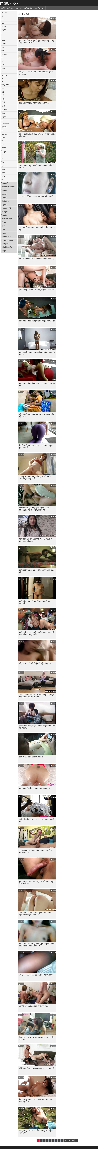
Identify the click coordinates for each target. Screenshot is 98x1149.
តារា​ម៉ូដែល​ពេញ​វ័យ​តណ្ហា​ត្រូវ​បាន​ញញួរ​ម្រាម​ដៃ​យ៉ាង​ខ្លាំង (37, 321)
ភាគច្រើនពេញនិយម (28, 8)
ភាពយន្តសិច (4, 212)
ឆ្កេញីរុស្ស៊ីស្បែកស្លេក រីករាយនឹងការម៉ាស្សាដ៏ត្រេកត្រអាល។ (34, 602)
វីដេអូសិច (4, 190)
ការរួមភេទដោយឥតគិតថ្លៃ (8, 187)
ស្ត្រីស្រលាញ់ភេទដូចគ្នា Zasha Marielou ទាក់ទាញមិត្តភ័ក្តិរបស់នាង (36, 415)
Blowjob (4, 13)
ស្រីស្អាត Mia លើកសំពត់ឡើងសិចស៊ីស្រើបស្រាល (35, 663)
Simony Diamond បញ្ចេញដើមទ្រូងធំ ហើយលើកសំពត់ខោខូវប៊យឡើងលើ (35, 477)
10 (65, 1140)
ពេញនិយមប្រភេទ (40, 8)
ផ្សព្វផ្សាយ (4, 54)
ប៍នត (2, 47)
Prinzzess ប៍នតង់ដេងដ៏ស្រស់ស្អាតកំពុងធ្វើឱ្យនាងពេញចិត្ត (37, 228)
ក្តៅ (2, 130)
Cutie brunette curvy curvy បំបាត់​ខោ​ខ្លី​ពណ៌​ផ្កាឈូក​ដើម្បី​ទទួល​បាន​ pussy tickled (36, 695)
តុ (1, 37)
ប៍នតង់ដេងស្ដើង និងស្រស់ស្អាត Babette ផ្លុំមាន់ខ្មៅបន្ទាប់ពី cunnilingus (35, 540)
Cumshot (4, 75)
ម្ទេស (2, 61)
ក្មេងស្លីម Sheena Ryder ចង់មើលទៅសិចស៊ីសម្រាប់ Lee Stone (36, 73)
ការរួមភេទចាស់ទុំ (6, 208)
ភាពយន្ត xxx (9, 3)
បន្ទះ (2, 88)
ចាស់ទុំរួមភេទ (5, 244)
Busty (3, 40)
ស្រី (2, 141)
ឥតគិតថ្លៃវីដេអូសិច (6, 247)
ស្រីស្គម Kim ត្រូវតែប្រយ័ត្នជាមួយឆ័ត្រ (31, 757)
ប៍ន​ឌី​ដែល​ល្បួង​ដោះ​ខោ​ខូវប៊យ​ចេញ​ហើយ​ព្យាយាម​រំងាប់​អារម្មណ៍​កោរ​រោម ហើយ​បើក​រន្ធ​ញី (36, 945)
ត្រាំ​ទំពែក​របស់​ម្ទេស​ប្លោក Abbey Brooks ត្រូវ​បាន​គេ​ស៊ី (36, 1068)
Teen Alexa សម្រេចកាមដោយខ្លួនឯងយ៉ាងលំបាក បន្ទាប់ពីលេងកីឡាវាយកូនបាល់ (35, 913)
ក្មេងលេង (4, 127)
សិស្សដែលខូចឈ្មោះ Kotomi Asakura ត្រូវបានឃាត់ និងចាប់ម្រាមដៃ (36, 1100)
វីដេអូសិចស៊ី (4, 183)
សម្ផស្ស (3, 117)
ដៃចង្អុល (3, 151)
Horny (3, 137)
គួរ (2, 71)
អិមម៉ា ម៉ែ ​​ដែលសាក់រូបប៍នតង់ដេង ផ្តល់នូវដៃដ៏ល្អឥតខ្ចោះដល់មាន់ (37, 353)
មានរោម (3, 148)
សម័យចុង (10, 8)
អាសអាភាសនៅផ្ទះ (6, 219)
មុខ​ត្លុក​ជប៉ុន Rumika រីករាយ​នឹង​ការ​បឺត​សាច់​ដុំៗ (34, 788)
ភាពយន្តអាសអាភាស (7, 240)
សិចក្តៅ (3, 222)
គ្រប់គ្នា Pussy (5, 85)
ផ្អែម (2, 162)
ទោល (3, 169)
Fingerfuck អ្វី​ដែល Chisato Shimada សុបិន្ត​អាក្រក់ (36, 196)
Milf (2, 81)
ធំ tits (3, 64)
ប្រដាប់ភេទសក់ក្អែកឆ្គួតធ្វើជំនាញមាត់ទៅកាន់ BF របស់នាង (36, 571)
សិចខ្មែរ (3, 251)
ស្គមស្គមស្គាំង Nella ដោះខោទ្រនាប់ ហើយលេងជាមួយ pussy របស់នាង (36, 882)
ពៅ (2, 180)
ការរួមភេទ (4, 205)
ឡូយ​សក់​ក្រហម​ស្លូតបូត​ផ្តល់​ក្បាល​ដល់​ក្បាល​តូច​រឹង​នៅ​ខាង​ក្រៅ (36, 166)
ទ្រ (2, 158)
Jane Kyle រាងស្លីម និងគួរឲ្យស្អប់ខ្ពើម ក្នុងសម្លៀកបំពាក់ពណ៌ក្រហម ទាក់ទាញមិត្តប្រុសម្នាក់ (35, 509)
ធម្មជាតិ (3, 173)
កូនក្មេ (3, 68)
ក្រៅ (2, 165)
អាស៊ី (2, 95)
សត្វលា (3, 30)
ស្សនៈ (3, 19)
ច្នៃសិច (3, 226)
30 (73, 1140)
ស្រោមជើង (4, 109)
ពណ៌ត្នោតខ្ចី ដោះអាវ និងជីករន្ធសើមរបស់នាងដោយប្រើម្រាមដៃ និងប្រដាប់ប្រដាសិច (36, 633)
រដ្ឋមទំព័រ (3, 8)
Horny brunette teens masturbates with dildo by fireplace (36, 1038)
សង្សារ (3, 99)
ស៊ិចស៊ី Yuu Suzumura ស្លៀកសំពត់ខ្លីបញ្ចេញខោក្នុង (36, 975)
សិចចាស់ (4, 194)
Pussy (3, 23)
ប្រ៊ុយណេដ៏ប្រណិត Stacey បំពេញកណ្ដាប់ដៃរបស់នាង (36, 290)
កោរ (2, 51)
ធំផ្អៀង (3, 176)
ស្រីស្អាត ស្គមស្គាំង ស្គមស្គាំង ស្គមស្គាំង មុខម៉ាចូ (34, 1006)
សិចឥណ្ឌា (4, 197)
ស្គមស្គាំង (4, 134)
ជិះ (2, 33)
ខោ (2, 120)
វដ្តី (2, 16)
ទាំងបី (3, 102)
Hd (2, 58)
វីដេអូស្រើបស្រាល (6, 236)
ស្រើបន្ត (3, 233)
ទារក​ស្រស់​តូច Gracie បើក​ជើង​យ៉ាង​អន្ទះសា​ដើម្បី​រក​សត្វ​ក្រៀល (36, 1131)
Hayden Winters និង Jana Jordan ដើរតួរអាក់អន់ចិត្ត (36, 258)
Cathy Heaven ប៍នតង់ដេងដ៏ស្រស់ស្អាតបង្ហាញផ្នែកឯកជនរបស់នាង (35, 851)
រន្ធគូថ (3, 106)
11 (69, 1140)
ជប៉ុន (2, 155)
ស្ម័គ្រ (2, 92)
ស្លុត (2, 144)
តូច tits (3, 26)
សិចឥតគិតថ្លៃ (5, 201)
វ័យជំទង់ (3, 43)
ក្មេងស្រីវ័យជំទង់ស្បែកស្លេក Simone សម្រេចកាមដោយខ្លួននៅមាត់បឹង (37, 727)
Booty (3, 78)
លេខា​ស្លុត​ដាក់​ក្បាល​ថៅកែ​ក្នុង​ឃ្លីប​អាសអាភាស (34, 103)
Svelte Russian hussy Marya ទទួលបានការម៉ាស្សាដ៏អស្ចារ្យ (36, 820)
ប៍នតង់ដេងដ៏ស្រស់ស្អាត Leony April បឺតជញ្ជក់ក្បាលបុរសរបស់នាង (36, 446)
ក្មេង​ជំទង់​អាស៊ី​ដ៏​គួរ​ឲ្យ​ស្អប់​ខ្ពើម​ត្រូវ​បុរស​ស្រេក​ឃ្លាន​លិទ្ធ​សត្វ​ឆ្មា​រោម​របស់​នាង (36, 41)
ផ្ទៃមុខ (3, 113)
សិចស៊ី (3, 229)
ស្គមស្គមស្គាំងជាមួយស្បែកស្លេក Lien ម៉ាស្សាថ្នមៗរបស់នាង (37, 384)
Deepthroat (5, 124)
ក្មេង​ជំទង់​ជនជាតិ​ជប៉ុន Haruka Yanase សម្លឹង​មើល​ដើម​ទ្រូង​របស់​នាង (37, 135)
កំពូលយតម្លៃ (18, 8)
